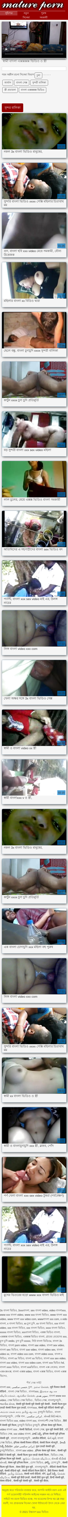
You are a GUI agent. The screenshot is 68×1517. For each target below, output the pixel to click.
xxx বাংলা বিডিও (16, 1327)
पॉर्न (43, 1473)
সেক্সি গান (20, 1416)
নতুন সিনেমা (26, 15)
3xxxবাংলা (23, 1310)
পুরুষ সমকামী (44, 15)
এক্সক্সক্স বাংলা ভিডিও (11, 1336)
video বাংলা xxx (27, 1420)
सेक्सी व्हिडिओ (25, 1429)
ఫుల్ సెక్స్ (51, 1473)
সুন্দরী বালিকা (39, 82)
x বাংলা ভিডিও (15, 1323)
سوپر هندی (42, 1395)
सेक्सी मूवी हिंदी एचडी (20, 1477)
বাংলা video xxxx (44, 1354)
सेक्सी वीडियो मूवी (13, 1470)
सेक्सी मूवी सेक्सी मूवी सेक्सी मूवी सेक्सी (33, 1404)
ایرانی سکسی (35, 1416)
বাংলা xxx (5, 1387)
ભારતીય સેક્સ (7, 1404)
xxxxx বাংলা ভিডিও (10, 1332)
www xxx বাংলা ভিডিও (37, 1314)
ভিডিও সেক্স (41, 1400)
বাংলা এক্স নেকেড (48, 1367)
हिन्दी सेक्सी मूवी (57, 1477)
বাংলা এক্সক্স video (22, 1371)
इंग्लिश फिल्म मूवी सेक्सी (11, 1458)
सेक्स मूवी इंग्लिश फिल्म (18, 1462)
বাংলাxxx (33, 1391)
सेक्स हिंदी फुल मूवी (25, 1466)
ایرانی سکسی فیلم (24, 1446)
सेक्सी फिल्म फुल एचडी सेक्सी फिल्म (33, 1454)
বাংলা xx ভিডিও (34, 1358)
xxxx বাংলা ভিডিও (55, 1327)
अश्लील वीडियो (39, 1438)
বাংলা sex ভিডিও (9, 1349)
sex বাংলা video (39, 1310)
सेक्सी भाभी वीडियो (32, 1473)
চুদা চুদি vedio (7, 1340)
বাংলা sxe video (28, 1349)
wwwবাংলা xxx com (48, 1319)
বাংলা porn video (17, 1345)
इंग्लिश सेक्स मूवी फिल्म (51, 1425)
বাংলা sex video (55, 1345)
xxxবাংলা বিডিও (30, 1332)
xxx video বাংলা (22, 1433)
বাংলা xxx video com (29, 1362)
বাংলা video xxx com (22, 1354)
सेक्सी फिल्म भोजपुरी (49, 1442)
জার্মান (7, 82)
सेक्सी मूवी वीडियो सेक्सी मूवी (51, 1407)
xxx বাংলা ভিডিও (35, 1327)
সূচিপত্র (9, 13)
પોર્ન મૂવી (51, 1438)
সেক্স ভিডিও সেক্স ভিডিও (20, 1400)
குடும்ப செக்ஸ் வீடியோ (36, 1458)
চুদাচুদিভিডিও (7, 1450)
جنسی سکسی (19, 1387)
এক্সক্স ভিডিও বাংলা (50, 1332)
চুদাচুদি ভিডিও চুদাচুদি (29, 1425)
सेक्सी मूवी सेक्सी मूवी (23, 1480)
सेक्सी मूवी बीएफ (41, 1480)
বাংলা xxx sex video (54, 1358)
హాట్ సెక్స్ (37, 1433)
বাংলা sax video (36, 1345)
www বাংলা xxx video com (21, 1319)
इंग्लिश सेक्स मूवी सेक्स (45, 1450)
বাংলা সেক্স (21, 82)
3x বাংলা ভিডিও (8, 1310)
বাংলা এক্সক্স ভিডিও (43, 1371)
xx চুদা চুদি (29, 1323)
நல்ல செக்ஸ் (41, 1387)
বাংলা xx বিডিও (16, 1358)
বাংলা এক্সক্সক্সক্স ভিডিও (32, 89)
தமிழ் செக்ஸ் (15, 1473)
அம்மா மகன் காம (10, 1412)
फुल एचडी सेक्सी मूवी (45, 1446)
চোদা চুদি (56, 1462)
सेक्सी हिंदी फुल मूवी (40, 1477)
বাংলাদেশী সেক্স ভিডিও (50, 1420)
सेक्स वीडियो (6, 1480)
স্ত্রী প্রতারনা (10, 89)
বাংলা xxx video (8, 1362)
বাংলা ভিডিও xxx (9, 1420)
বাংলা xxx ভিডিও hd (53, 1362)
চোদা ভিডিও (36, 1462)
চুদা (30, 1387)
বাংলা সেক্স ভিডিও (18, 1391)
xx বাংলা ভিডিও (44, 1323)
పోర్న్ (47, 1462)
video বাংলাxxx (57, 1310)
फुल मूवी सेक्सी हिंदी (55, 1429)
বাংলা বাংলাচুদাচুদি (21, 1438)
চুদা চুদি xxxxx (23, 1340)
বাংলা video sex (46, 1349)
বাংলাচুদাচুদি (54, 1400)
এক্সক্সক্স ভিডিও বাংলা (34, 1336)
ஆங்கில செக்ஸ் (26, 1395)
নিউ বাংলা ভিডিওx (41, 1340)
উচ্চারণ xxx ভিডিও (32, 6)
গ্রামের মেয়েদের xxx (56, 1336)
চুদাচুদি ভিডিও (45, 1412)
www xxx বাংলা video (11, 1314)
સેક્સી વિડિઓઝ (52, 1416)
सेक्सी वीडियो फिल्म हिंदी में (34, 1470)
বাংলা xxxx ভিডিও (9, 1367)
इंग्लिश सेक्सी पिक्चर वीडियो (26, 1442)
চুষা (38, 75)
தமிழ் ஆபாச (29, 1412)
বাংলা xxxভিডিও (29, 1367)
